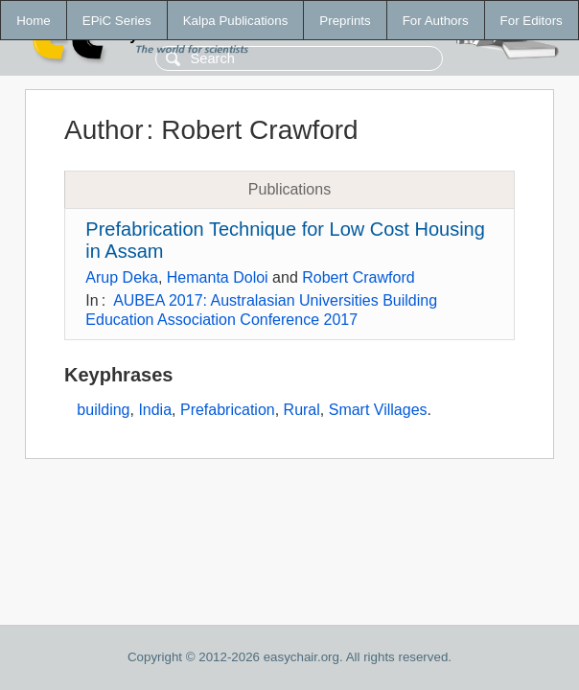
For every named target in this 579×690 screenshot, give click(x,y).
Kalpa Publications (236, 20)
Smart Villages (378, 410)
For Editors (531, 20)
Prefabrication (227, 410)
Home (33, 20)
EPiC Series (116, 20)
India (155, 410)
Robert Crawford (358, 277)
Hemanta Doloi (217, 277)
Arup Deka (121, 277)
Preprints (344, 20)
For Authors (436, 20)
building (103, 410)
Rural (302, 410)
